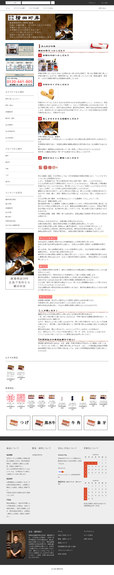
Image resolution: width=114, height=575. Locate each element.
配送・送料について (64, 539)
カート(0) (103, 3)
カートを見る (88, 535)
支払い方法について (64, 535)
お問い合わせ (101, 8)
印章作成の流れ (10, 221)
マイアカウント (89, 531)
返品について (62, 543)
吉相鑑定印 (9, 208)
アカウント (91, 3)
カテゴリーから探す (18, 8)
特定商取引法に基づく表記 (67, 546)
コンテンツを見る (46, 8)
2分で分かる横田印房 (12, 225)
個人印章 (8, 204)
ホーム (8, 8)
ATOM (64, 554)
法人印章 (8, 212)
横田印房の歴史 (10, 199)
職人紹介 (8, 216)
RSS (59, 554)
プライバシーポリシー (65, 550)
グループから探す (33, 8)
